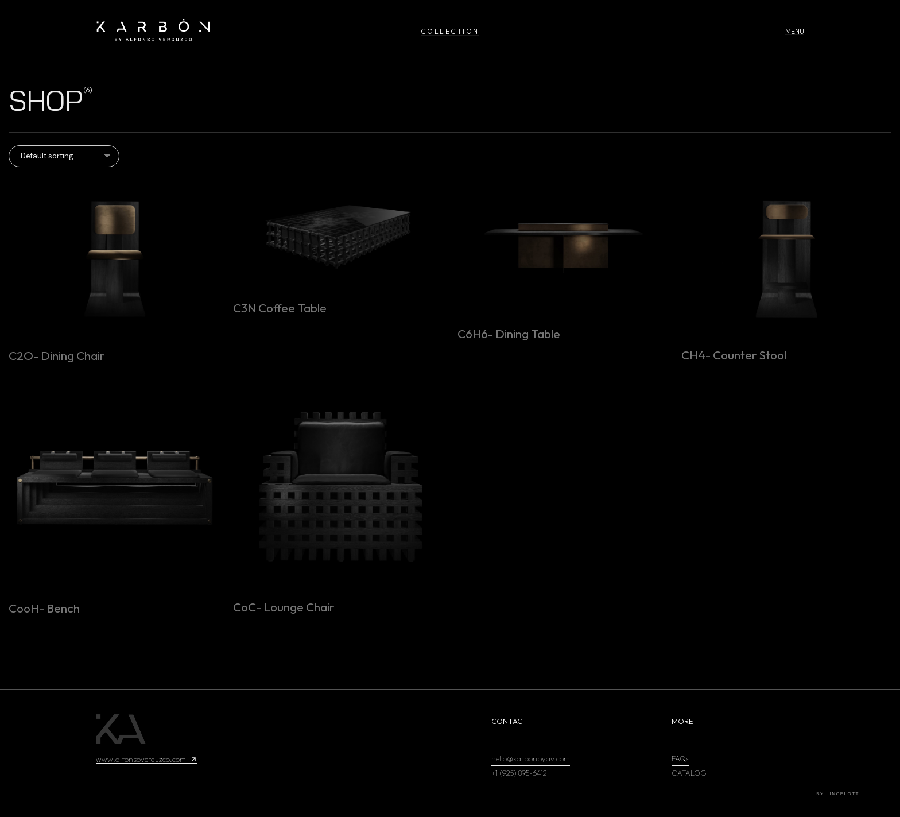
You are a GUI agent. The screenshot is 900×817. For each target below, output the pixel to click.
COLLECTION (450, 31)
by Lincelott (837, 793)
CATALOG (689, 772)
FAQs (680, 758)
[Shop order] (64, 156)
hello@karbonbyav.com (530, 758)
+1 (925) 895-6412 (519, 772)
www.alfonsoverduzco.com (146, 759)
